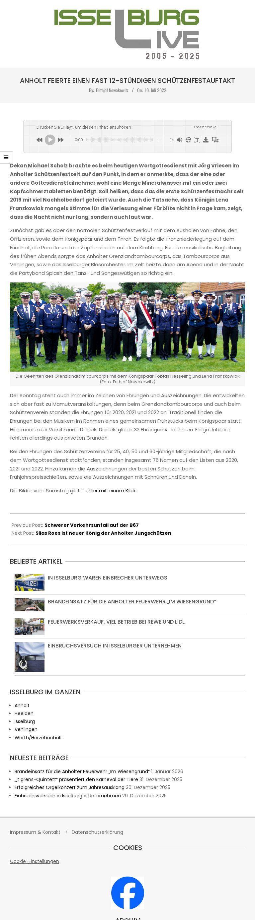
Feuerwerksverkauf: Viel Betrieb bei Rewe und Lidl (116, 622)
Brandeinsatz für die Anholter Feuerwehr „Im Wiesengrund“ (132, 601)
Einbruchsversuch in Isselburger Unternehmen (115, 645)
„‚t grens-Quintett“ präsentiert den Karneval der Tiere (76, 779)
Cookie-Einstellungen (34, 861)
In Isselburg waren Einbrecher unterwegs (107, 578)
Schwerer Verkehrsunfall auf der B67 (91, 525)
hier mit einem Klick (112, 490)
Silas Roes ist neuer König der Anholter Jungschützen (103, 533)
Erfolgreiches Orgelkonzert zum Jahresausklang (70, 787)
